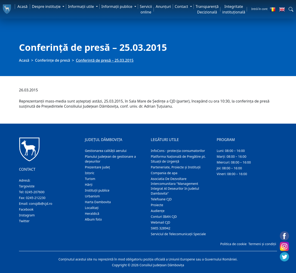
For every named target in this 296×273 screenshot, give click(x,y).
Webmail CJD (160, 222)
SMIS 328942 (160, 228)
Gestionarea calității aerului (105, 150)
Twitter (24, 221)
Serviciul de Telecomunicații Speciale (178, 234)
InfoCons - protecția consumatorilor (178, 150)
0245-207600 (35, 192)
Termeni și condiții (262, 244)
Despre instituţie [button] (47, 6)
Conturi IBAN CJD (164, 216)
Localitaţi (92, 208)
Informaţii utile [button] (81, 6)
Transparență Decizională (207, 9)
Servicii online (146, 9)
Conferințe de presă (52, 60)
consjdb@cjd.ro (40, 203)
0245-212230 (36, 198)
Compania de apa (164, 173)
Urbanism (92, 196)
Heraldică (92, 213)
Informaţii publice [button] (117, 6)
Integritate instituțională (233, 9)
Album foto (93, 219)
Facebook (26, 209)
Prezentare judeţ (97, 167)
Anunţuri (163, 6)
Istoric (89, 173)
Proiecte (157, 205)
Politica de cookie (233, 244)
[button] (291, 9)
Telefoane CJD (161, 199)
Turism (90, 179)
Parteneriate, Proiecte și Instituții (175, 167)
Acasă (22, 6)
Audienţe (157, 211)
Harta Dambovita (98, 202)
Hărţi (88, 184)
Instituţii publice (97, 190)
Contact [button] (182, 6)
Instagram (27, 215)
